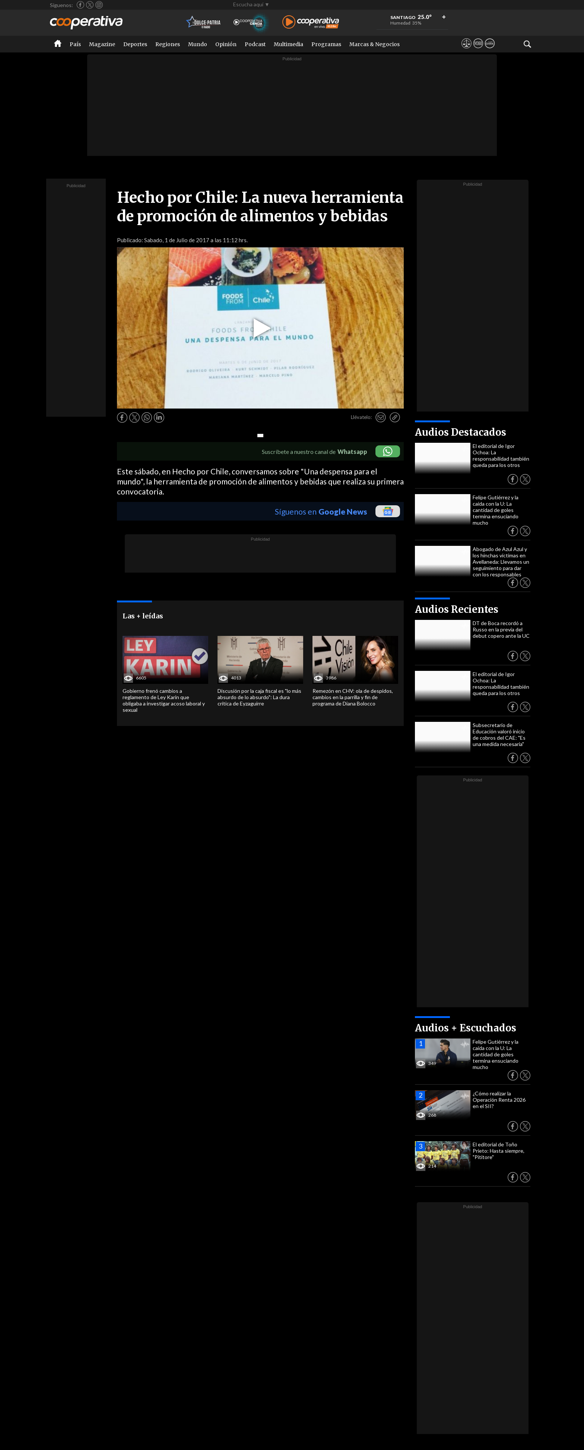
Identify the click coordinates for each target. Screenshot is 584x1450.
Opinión (226, 44)
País (75, 44)
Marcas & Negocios (374, 44)
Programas (326, 44)
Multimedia (288, 44)
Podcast (255, 44)
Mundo (197, 44)
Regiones (167, 44)
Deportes (135, 44)
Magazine (102, 44)
